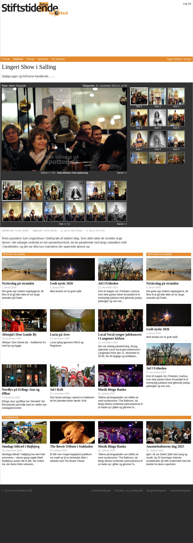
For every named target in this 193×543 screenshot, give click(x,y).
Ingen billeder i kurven (179, 59)
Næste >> (122, 173)
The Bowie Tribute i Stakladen (71, 446)
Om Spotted (58, 59)
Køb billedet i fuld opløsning (72, 173)
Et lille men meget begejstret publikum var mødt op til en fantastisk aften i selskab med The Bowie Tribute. (71, 457)
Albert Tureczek (17, 85)
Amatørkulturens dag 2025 (165, 446)
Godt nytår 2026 (61, 283)
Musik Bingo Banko (112, 389)
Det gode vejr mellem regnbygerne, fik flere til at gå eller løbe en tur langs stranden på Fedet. (23, 294)
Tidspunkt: (88, 85)
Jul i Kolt (56, 389)
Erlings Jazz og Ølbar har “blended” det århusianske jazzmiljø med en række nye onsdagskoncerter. (24, 404)
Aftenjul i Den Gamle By (19, 334)
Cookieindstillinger (101, 490)
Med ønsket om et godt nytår (65, 291)
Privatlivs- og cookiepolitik (129, 490)
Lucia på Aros (60, 334)
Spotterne (43, 59)
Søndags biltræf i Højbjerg (21, 446)
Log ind (187, 3)
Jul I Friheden (108, 283)
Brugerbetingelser (156, 490)
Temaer (30, 59)
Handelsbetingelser (180, 490)
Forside (6, 59)
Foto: (5, 85)
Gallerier (18, 59)
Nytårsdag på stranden (18, 283)
